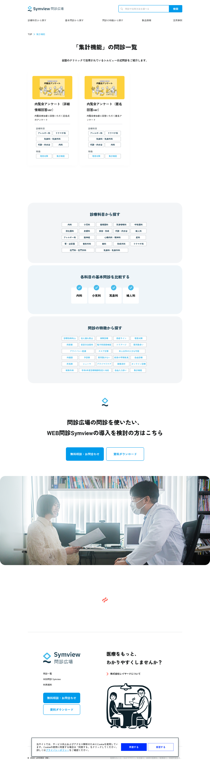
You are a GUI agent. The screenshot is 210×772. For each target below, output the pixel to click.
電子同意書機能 (104, 344)
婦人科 (138, 230)
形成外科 (121, 243)
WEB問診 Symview (52, 679)
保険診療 (104, 338)
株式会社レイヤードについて (125, 673)
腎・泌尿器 (70, 243)
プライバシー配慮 (78, 351)
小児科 (87, 224)
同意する (134, 747)
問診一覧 (47, 673)
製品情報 (146, 20)
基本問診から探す (74, 20)
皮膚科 (87, 230)
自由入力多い (121, 370)
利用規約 (47, 684)
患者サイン (121, 338)
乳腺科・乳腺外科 (112, 250)
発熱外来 (70, 370)
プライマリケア (104, 363)
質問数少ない (104, 357)
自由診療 (138, 357)
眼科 (104, 243)
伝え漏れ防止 (87, 338)
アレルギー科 (70, 237)
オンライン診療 (138, 363)
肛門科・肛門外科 (78, 250)
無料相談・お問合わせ (84, 454)
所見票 (70, 363)
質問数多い (138, 344)
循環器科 (104, 224)
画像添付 (121, 363)
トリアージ (121, 344)
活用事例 (177, 20)
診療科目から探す (37, 20)
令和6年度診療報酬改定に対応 (95, 370)
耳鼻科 (113, 295)
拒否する (160, 747)
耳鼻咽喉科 (121, 224)
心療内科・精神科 (112, 237)
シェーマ (87, 363)
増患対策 (138, 338)
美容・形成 (104, 230)
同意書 (70, 344)
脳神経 (87, 237)
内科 (70, 224)
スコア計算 (103, 351)
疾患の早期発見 (121, 357)
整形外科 (87, 243)
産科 (138, 237)
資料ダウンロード (125, 454)
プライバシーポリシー (57, 750)
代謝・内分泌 (121, 230)
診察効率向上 (70, 338)
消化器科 (70, 230)
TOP (30, 34)
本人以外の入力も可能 (129, 351)
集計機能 (138, 370)
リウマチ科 (138, 243)
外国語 (70, 357)
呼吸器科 (138, 224)
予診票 (87, 357)
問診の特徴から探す (112, 20)
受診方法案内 (87, 344)
